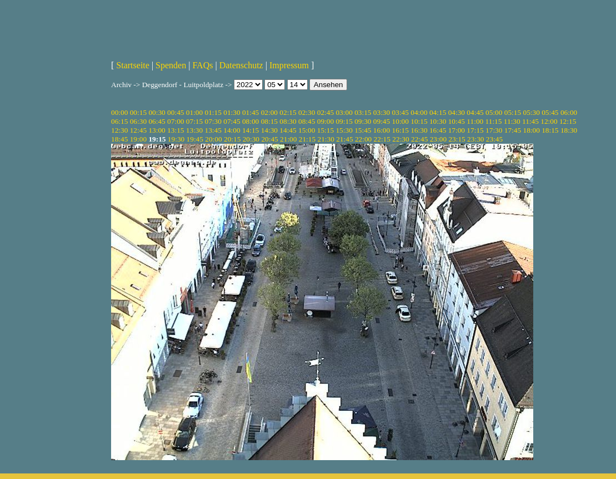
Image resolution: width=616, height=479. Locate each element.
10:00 (400, 121)
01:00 (194, 112)
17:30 (493, 130)
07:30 (213, 121)
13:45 (213, 130)
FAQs (202, 65)
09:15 (343, 121)
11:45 (530, 121)
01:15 (213, 112)
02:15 (287, 112)
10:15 (418, 121)
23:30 (475, 139)
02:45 (325, 112)
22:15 (382, 139)
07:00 (175, 121)
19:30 (176, 139)
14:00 (231, 130)
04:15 (437, 112)
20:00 (213, 139)
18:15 (550, 130)
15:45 (362, 130)
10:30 (437, 121)
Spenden (171, 65)
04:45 (475, 112)
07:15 (194, 121)
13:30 (194, 130)
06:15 (119, 121)
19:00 (138, 139)
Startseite (132, 65)
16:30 (418, 130)
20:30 (251, 139)
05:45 (550, 112)
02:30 (306, 112)
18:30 (568, 130)
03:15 (362, 112)
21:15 (307, 139)
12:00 (548, 121)
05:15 (512, 112)
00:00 (119, 112)
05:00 (493, 112)
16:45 (437, 130)
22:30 (400, 139)
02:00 (269, 112)
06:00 (568, 112)
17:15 (475, 130)
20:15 (232, 139)
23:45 (494, 139)
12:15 (567, 121)
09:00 (325, 121)
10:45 (456, 121)
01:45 (250, 112)
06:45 (156, 121)
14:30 (269, 130)
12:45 (138, 130)
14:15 (250, 130)
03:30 (381, 112)
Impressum (289, 65)
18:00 (531, 130)
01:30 (231, 112)
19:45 (195, 139)
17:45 (512, 130)
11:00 (475, 121)
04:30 (456, 112)
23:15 (456, 139)
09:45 (381, 121)
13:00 (156, 130)
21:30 (325, 139)
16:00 (381, 130)
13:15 (175, 130)
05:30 (531, 112)
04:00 (418, 112)
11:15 (493, 121)
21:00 (288, 139)
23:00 (438, 139)
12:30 (119, 130)
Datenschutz (241, 65)
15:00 (306, 130)
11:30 (512, 121)
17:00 (456, 130)
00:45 (175, 112)
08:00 (250, 121)
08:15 (269, 121)
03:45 (400, 112)
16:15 (400, 130)
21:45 (344, 139)
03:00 (343, 112)
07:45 (231, 121)
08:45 (306, 121)
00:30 (156, 112)
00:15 (138, 112)
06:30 (138, 121)
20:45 (269, 139)
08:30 (287, 121)
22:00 (363, 139)
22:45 (419, 139)
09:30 (362, 121)
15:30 (343, 130)
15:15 (325, 130)
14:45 (287, 130)
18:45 (119, 139)
